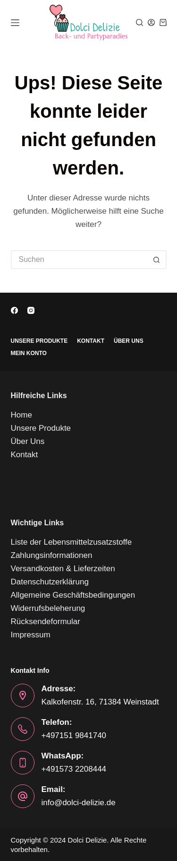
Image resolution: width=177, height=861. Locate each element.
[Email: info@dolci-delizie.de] (22, 796)
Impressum (31, 634)
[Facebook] (14, 310)
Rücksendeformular (45, 621)
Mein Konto (29, 353)
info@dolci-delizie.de (79, 802)
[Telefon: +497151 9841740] (22, 729)
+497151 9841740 (74, 735)
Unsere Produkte (39, 341)
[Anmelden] (151, 22)
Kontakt (90, 341)
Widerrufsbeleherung (48, 608)
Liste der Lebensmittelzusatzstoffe (71, 542)
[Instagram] (30, 310)
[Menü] (15, 22)
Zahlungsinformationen (52, 555)
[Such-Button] (157, 259)
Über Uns (128, 341)
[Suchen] (139, 22)
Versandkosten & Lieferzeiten (63, 568)
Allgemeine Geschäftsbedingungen (73, 595)
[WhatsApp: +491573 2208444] (22, 762)
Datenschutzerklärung (50, 581)
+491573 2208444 (74, 769)
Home (21, 414)
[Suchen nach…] (79, 259)
